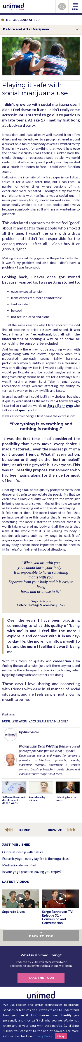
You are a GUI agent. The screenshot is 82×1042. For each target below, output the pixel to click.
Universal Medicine (42, 720)
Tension (62, 720)
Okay (61, 1036)
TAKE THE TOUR (41, 977)
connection (62, 661)
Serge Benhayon (60, 405)
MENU (75, 6)
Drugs (6, 720)
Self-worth (19, 720)
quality (24, 410)
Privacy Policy (43, 1036)
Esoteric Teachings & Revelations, (37, 605)
